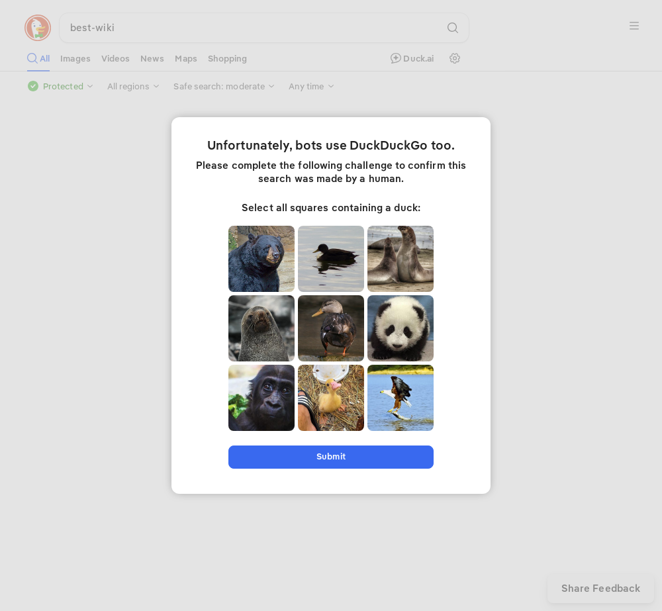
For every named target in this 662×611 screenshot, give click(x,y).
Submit (330, 456)
